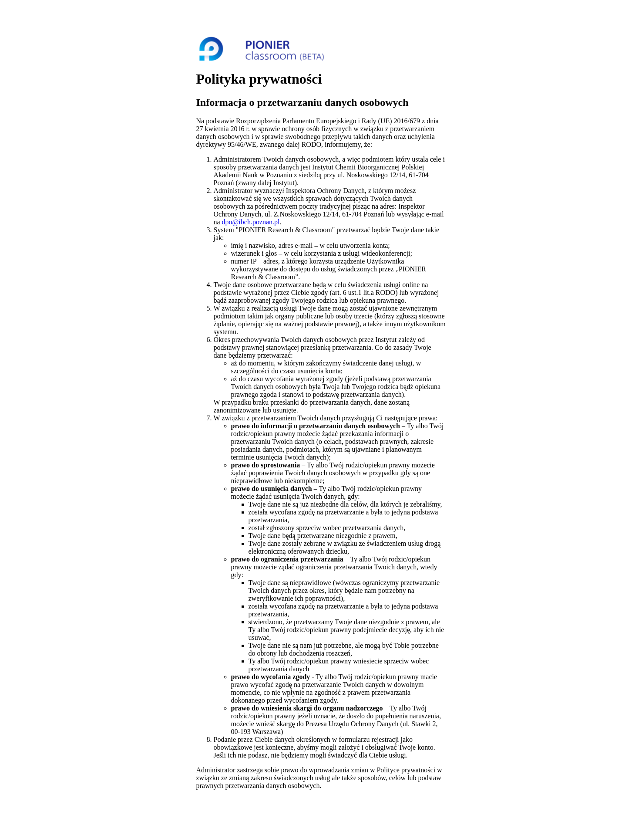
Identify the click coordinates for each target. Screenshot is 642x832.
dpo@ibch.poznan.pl (251, 222)
